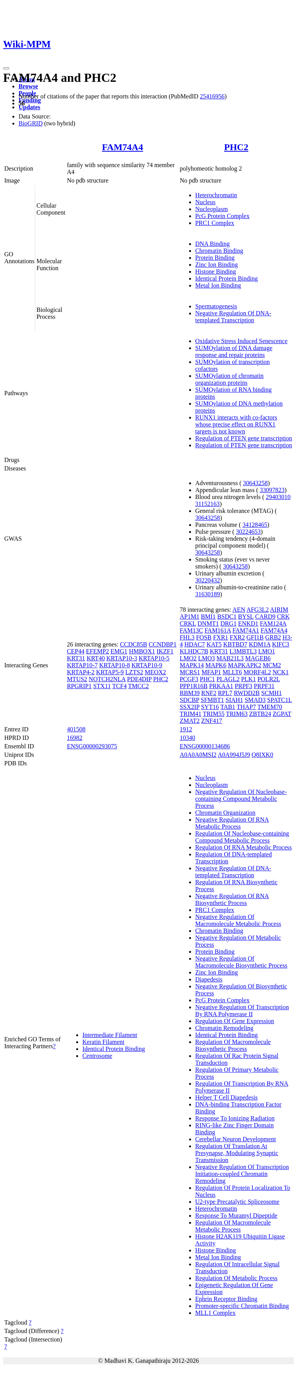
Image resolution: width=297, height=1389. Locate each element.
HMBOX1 (142, 651)
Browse (28, 86)
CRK (283, 616)
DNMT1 (208, 623)
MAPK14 (192, 665)
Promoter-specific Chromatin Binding (242, 1306)
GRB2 (273, 637)
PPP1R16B (194, 686)
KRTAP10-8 (114, 665)
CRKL (188, 623)
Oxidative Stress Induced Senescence (241, 341)
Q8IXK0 (262, 754)
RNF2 (208, 693)
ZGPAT (282, 714)
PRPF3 (243, 686)
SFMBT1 (212, 700)
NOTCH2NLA (107, 679)
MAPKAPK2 (244, 665)
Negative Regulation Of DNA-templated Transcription (233, 316)
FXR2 (237, 637)
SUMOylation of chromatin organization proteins (229, 379)
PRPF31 (264, 686)
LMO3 (206, 658)
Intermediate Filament (109, 1035)
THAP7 (246, 707)
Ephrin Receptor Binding (226, 1299)
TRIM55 (213, 714)
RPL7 (225, 693)
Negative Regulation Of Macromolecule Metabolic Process (238, 920)
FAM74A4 (122, 147)
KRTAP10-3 (121, 658)
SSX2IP (190, 707)
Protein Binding (215, 257)
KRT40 (96, 658)
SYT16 (210, 707)
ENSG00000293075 (92, 746)
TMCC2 (138, 686)
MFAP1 (211, 672)
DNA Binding (212, 243)
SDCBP (189, 700)
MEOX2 (155, 672)
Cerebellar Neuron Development (235, 1139)
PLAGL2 (228, 679)
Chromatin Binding (219, 250)
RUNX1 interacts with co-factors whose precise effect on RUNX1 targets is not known (236, 424)
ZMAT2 (190, 720)
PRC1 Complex (214, 223)
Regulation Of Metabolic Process (236, 1278)
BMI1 (208, 616)
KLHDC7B (194, 651)
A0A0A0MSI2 (198, 754)
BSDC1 (227, 616)
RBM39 (190, 693)
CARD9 (265, 616)
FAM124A (273, 623)
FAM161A (218, 630)
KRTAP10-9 (146, 665)
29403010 (278, 497)
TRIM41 (190, 714)
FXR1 (220, 637)
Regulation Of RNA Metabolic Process (243, 847)
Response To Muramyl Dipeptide (236, 1215)
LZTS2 (134, 672)
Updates (29, 107)
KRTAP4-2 (81, 672)
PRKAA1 (221, 686)
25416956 (212, 96)
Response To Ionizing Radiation (235, 1118)
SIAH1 (234, 700)
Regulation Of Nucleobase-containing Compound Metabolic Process (242, 837)
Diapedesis (208, 979)
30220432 (207, 580)
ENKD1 (248, 623)
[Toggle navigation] (6, 68)
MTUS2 (77, 679)
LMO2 (188, 658)
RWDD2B (247, 693)
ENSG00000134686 (205, 746)
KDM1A (259, 644)
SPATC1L (279, 700)
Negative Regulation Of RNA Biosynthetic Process (232, 899)
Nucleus (205, 202)
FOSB (204, 637)
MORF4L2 (257, 672)
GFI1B (254, 637)
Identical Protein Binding (226, 278)
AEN (238, 609)
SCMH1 (271, 693)
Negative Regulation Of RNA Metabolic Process (232, 823)
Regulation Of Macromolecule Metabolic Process (233, 1226)
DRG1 (228, 623)
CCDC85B (133, 644)
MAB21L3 (230, 658)
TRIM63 (237, 714)
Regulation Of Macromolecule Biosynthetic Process (233, 1045)
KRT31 (76, 658)
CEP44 (75, 651)
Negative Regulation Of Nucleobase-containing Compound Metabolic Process (241, 798)
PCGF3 (189, 679)
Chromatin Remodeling (224, 1028)
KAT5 (214, 644)
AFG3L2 (257, 609)
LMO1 (266, 651)
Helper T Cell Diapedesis (226, 1097)
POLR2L (269, 679)
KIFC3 (280, 644)
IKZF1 (165, 651)
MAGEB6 (258, 658)
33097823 (272, 490)
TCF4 (119, 686)
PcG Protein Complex (222, 216)
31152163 (207, 504)
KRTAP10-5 (154, 658)
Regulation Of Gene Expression (234, 1021)
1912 (186, 729)
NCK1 (281, 672)
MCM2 (272, 665)
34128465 (254, 524)
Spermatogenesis (216, 306)
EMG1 (119, 651)
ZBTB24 (260, 714)
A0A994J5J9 (234, 754)
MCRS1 (190, 672)
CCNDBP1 (162, 644)
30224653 (248, 531)
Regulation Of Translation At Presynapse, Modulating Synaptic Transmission (236, 1153)
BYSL (245, 616)
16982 (74, 737)
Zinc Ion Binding (216, 264)
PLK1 (248, 679)
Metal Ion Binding (218, 285)
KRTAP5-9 (110, 672)
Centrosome (97, 1055)
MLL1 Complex (215, 1312)
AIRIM (279, 609)
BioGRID (31, 123)
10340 (187, 737)
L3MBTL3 (243, 651)
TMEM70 (270, 707)
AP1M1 (190, 616)
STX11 (102, 686)
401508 (76, 729)
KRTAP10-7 (82, 665)
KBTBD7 (235, 644)
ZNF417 (211, 720)
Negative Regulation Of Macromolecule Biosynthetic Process (241, 962)
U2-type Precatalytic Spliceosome (237, 1201)
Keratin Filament (103, 1042)
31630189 (207, 594)
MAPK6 (215, 665)
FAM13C (191, 630)
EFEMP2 (97, 651)
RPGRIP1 (79, 686)
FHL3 (187, 637)
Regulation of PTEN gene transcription (243, 438)
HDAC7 (194, 644)
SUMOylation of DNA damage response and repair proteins (234, 351)
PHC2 (236, 147)
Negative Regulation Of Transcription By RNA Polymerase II (242, 1010)
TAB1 (228, 707)
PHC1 (207, 679)
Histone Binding (215, 271)
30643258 (255, 483)
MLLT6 (232, 672)
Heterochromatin (216, 195)
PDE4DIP (139, 679)
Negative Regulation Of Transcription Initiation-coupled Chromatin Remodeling (242, 1174)
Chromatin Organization (225, 812)
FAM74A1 (245, 630)
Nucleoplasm (211, 209)
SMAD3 (255, 700)
